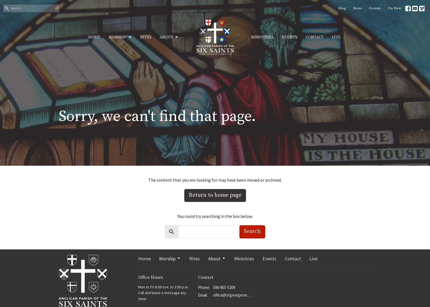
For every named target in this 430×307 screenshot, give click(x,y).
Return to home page (215, 195)
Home (94, 37)
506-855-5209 (224, 287)
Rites (145, 37)
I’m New (394, 8)
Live (336, 37)
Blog (342, 8)
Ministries (262, 37)
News (357, 8)
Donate (375, 8)
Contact (314, 37)
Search (252, 231)
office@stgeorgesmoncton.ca (232, 295)
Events (289, 37)
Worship (120, 37)
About (169, 37)
